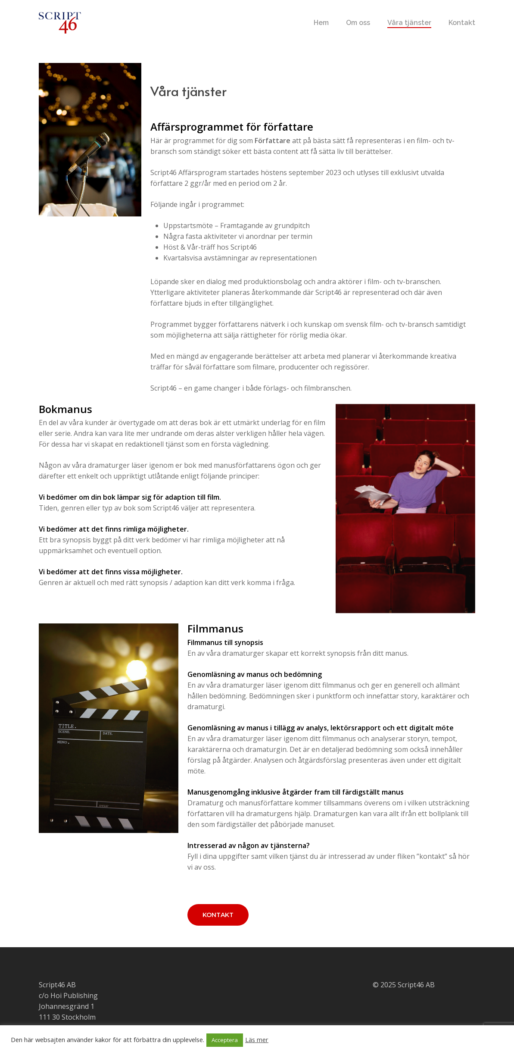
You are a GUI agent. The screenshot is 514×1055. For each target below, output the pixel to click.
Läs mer (256, 1039)
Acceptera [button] (225, 1040)
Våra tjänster (409, 23)
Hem (321, 23)
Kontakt (462, 23)
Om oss (358, 23)
